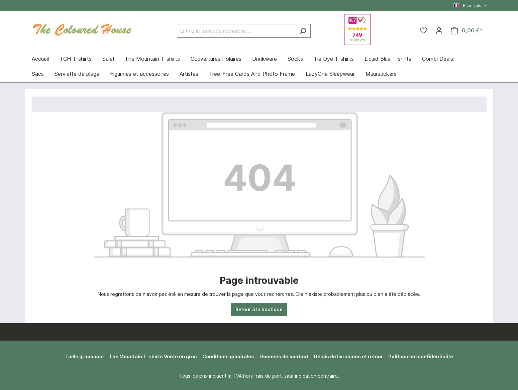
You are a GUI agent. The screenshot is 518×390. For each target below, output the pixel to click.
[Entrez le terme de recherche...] (236, 31)
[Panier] (467, 30)
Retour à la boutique (259, 309)
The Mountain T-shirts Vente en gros (153, 356)
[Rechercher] (303, 31)
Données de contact (284, 356)
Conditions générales (228, 356)
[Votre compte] (439, 30)
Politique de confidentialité (420, 356)
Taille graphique (84, 356)
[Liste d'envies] (423, 30)
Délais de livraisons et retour (348, 356)
